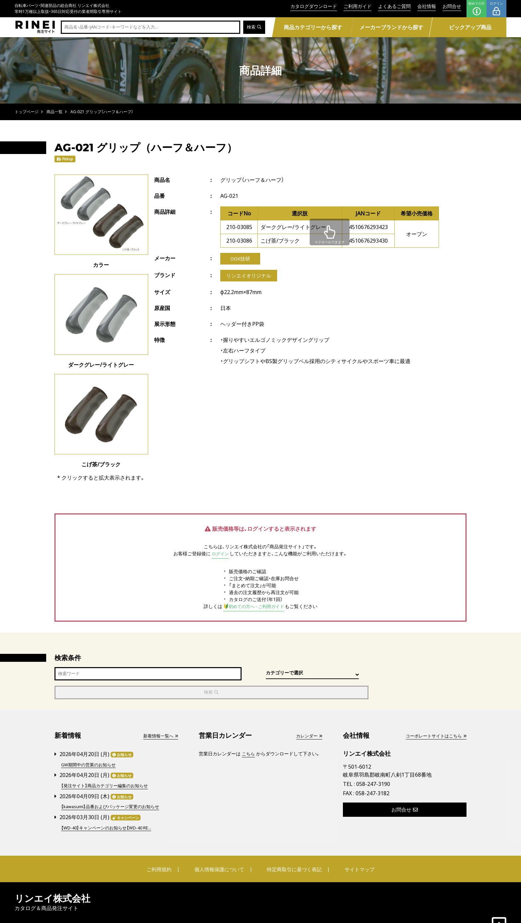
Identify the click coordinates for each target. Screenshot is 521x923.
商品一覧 (54, 112)
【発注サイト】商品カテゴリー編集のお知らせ (107, 766)
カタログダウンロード (313, 6)
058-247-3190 (373, 765)
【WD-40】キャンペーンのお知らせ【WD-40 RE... (110, 807)
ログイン (496, 8)
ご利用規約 (166, 848)
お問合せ (452, 6)
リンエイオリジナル (250, 277)
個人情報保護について (221, 848)
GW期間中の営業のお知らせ (90, 745)
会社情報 (426, 6)
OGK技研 (240, 259)
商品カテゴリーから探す (312, 27)
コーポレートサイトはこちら (434, 717)
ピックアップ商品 (470, 27)
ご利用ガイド (357, 6)
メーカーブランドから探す (391, 27)
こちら (249, 735)
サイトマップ (352, 848)
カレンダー (308, 717)
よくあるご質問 (394, 6)
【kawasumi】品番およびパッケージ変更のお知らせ (113, 787)
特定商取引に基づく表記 (292, 848)
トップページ (27, 112)
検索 (253, 27)
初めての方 (476, 8)
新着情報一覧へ (159, 717)
